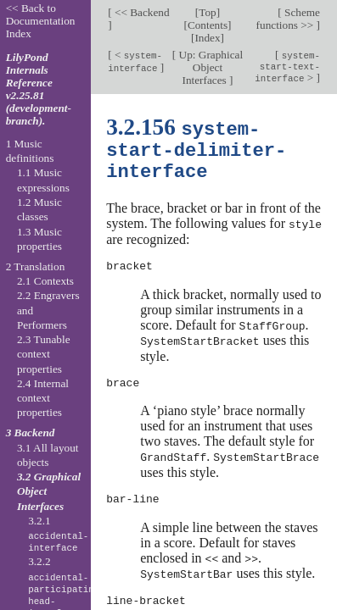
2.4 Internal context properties (43, 398)
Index (207, 37)
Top (207, 12)
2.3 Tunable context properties (43, 354)
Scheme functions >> (288, 18)
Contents (207, 25)
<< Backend (141, 12)
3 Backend (30, 432)
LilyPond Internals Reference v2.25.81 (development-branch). (38, 89)
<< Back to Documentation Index (41, 21)
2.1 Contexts (45, 280)
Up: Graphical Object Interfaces (209, 67)
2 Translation (35, 266)
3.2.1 (58, 534)
